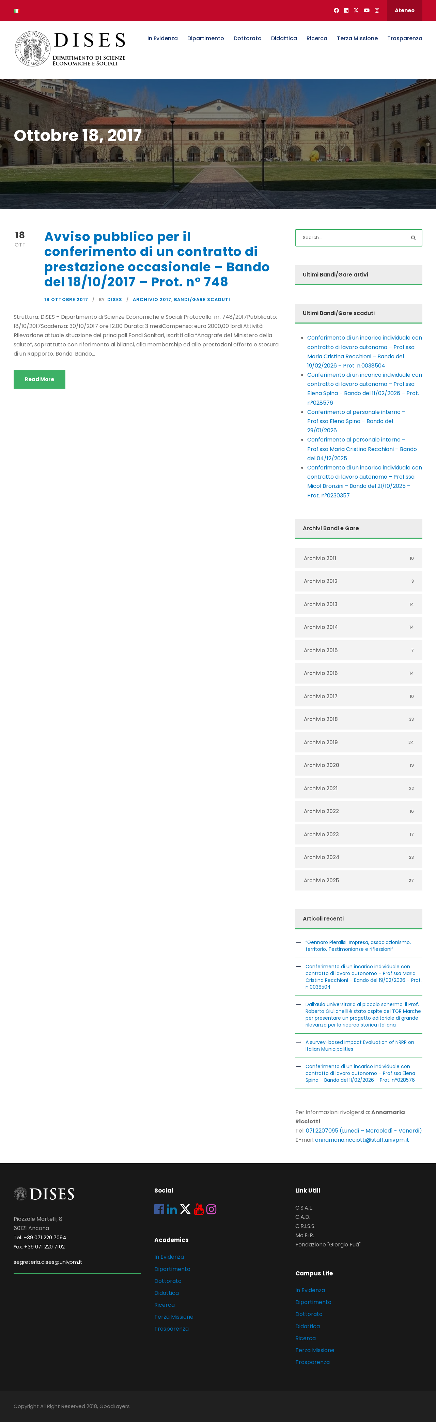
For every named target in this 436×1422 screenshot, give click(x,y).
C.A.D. (302, 1217)
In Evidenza (162, 38)
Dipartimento (205, 38)
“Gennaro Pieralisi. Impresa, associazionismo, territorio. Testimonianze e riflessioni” (358, 946)
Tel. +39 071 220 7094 (40, 1237)
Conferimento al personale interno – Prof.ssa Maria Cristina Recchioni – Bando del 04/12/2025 (362, 449)
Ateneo (405, 10)
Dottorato (248, 38)
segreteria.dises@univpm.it (48, 1262)
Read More (39, 379)
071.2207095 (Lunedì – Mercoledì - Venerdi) (363, 1131)
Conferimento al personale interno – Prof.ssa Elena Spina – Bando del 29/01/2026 (356, 421)
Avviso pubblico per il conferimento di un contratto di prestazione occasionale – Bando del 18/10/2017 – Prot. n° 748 (157, 259)
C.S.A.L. (304, 1208)
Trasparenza (404, 38)
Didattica (284, 38)
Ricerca (317, 38)
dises (114, 299)
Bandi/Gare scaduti (202, 299)
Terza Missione (357, 38)
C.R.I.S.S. (305, 1226)
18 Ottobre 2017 (66, 299)
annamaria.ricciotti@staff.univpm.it (362, 1140)
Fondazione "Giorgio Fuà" (328, 1244)
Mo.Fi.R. (304, 1235)
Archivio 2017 (152, 299)
